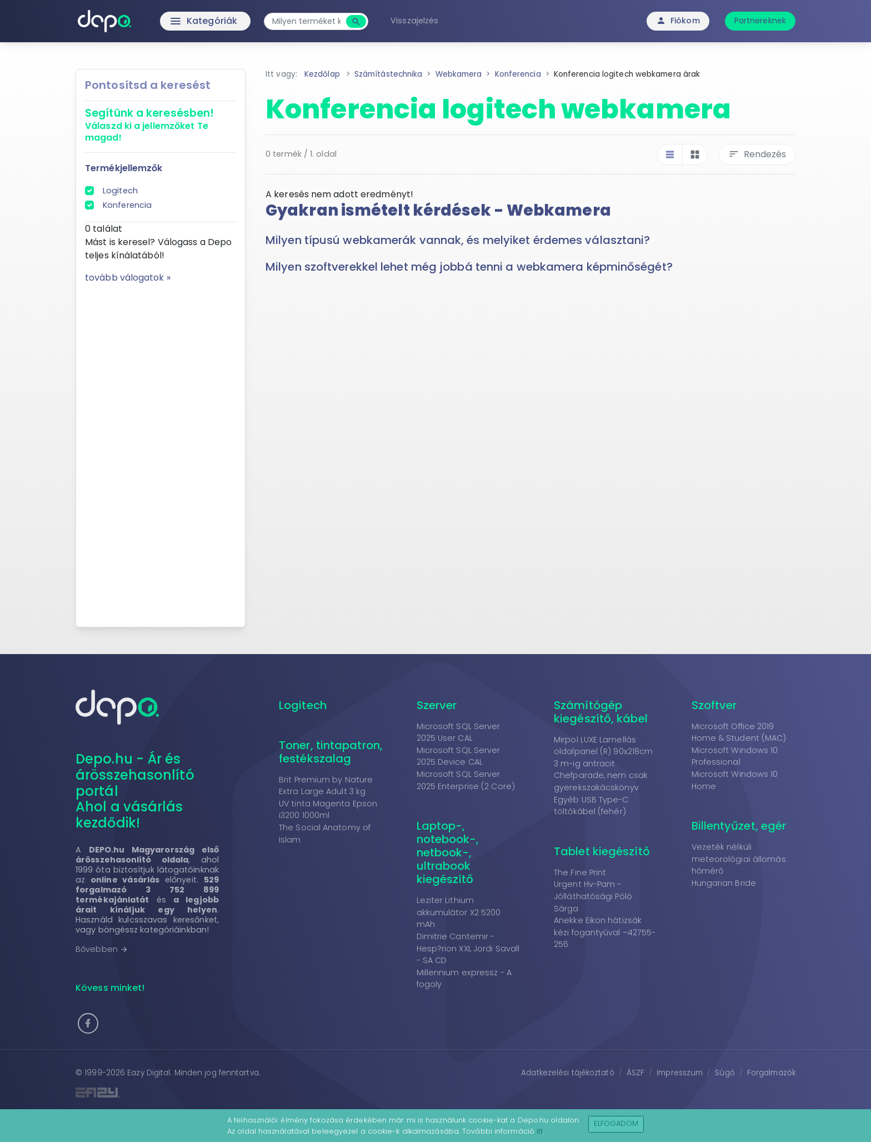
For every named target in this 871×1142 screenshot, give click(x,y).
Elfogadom (616, 1123)
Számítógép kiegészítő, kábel (601, 711)
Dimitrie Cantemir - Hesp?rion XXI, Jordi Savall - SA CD (468, 948)
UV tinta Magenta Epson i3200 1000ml (328, 809)
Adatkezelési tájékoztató (567, 1073)
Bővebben (102, 949)
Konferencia (127, 205)
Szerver (437, 705)
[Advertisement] (160, 451)
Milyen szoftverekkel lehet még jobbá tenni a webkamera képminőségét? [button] (469, 267)
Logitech (120, 190)
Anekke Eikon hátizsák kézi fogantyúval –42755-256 (604, 932)
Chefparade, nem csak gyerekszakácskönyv (601, 781)
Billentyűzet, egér (739, 826)
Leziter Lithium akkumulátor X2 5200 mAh (459, 912)
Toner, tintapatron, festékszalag (331, 751)
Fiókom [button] (678, 20)
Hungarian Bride (724, 883)
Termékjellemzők (124, 168)
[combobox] (306, 21)
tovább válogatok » (128, 277)
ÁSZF (635, 1073)
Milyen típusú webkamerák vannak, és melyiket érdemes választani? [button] (458, 240)
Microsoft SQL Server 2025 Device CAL (458, 756)
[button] (88, 1023)
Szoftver (714, 705)
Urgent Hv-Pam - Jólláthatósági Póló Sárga (593, 896)
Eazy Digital (148, 1073)
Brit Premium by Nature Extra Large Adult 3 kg (326, 785)
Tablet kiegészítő (602, 851)
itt (540, 1131)
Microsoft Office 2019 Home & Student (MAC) (739, 732)
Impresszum (680, 1073)
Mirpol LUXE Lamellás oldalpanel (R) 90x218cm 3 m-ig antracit (603, 751)
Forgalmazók (771, 1073)
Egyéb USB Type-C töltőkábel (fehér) (591, 805)
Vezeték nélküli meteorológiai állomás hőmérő (739, 858)
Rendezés (757, 154)
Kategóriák (180, 21)
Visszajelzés (414, 20)
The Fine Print (580, 872)
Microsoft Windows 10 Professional (735, 756)
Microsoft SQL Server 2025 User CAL (458, 732)
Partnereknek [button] (760, 20)
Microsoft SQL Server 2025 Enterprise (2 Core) (466, 780)
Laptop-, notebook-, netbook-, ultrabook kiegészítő (448, 852)
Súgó (724, 1073)
